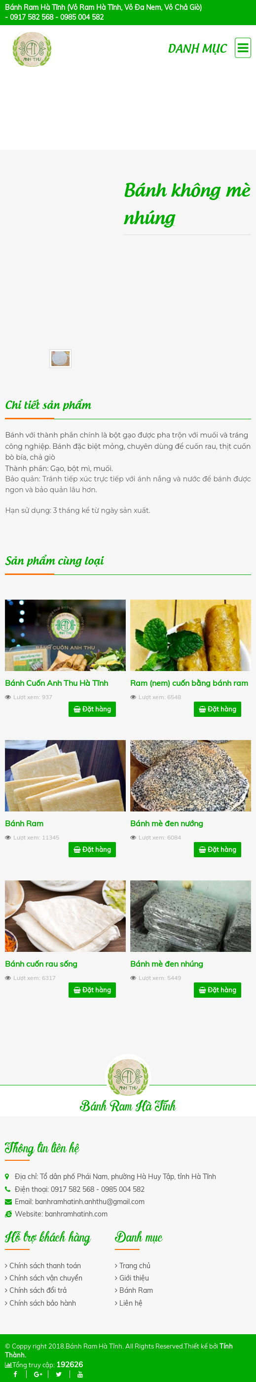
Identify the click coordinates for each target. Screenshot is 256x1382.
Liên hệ (131, 1303)
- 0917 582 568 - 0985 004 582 (54, 17)
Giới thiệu (134, 1278)
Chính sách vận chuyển (45, 1278)
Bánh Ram (136, 1290)
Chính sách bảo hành (42, 1303)
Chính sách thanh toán (45, 1265)
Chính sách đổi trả (38, 1290)
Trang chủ (134, 1265)
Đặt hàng (92, 709)
